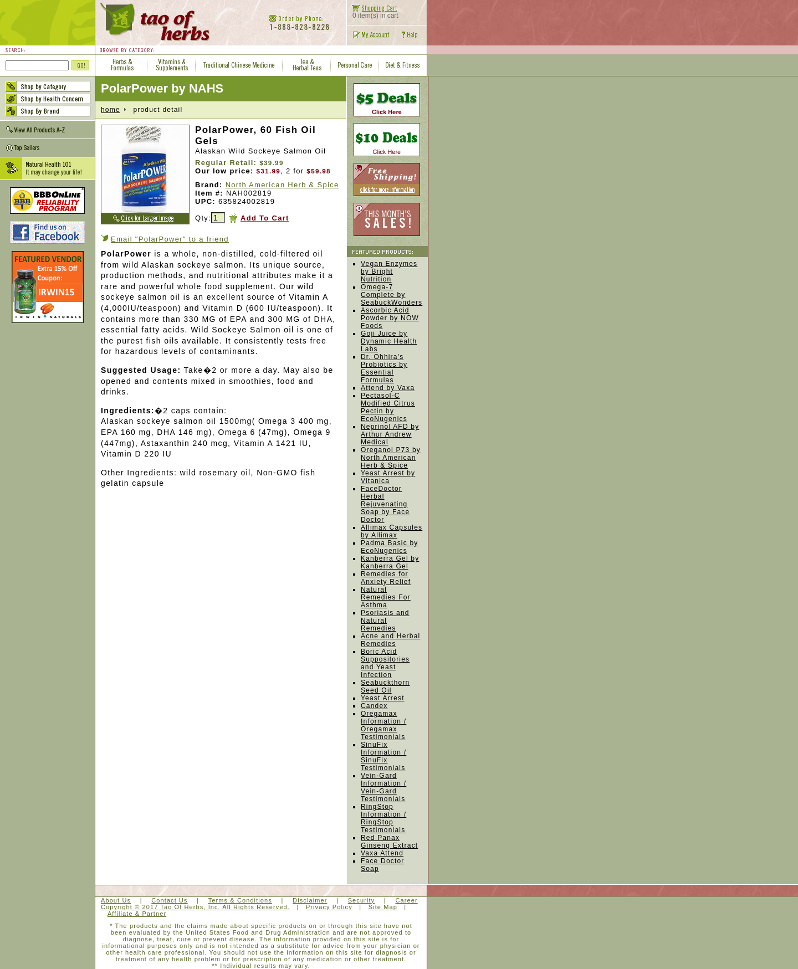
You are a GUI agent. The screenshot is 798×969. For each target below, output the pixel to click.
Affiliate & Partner (137, 913)
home (110, 110)
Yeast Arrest (383, 698)
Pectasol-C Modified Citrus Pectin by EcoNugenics (388, 407)
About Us (116, 900)
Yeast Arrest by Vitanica (388, 477)
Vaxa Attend (382, 853)
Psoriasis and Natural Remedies (385, 620)
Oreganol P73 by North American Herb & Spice (391, 457)
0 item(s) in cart (372, 12)
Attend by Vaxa (388, 388)
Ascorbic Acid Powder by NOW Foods (390, 318)
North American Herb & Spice (282, 185)
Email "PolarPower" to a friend (170, 239)
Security (361, 900)
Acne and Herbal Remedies (390, 640)
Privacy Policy (329, 907)
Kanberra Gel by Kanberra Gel (390, 562)
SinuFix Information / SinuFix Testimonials (383, 756)
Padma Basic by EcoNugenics (389, 547)
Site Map (383, 907)
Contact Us (169, 900)
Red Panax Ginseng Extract (389, 841)
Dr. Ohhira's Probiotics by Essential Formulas (384, 368)
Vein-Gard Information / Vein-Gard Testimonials (383, 787)
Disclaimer (310, 900)
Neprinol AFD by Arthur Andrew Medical (390, 434)
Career (406, 900)
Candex (374, 706)
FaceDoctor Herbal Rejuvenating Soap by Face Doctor (385, 504)
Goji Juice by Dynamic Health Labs (389, 341)
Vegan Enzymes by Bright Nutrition (389, 271)
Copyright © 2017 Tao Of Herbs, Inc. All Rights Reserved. (195, 907)
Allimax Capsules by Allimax (391, 531)
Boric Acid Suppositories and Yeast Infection (385, 663)
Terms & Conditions (240, 900)
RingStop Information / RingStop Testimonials (383, 818)
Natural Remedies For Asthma (386, 597)
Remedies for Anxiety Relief (386, 578)
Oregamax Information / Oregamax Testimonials (383, 725)
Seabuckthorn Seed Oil (385, 686)
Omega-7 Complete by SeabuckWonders (391, 294)
